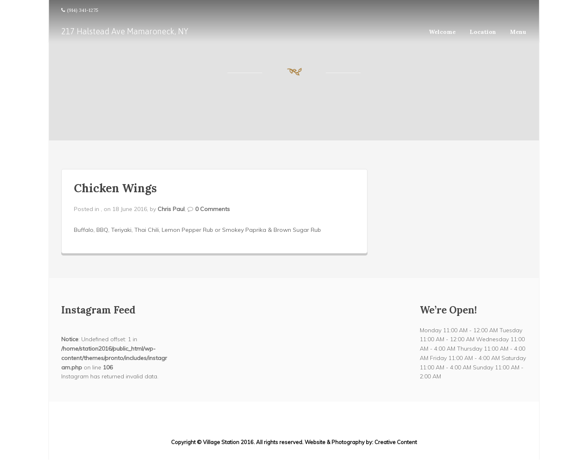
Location (483, 32)
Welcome (442, 32)
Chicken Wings (115, 188)
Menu (518, 32)
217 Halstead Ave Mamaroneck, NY (124, 31)
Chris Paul (171, 209)
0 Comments (212, 209)
